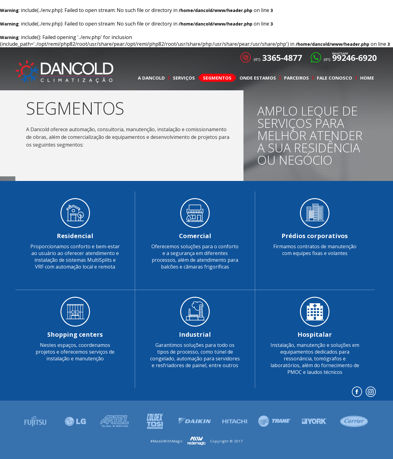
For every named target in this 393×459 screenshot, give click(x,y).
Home (367, 78)
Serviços (184, 78)
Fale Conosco (334, 78)
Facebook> (357, 391)
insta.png (370, 391)
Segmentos (217, 78)
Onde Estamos (257, 78)
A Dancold (151, 78)
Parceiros (296, 78)
